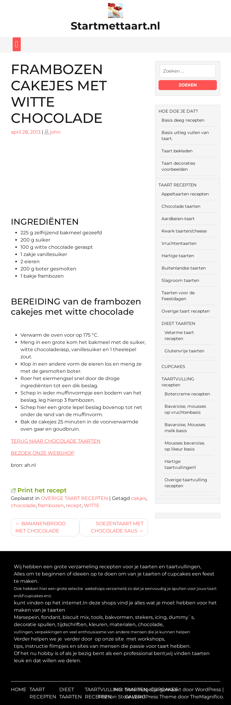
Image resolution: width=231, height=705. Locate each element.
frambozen (51, 505)
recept (74, 505)
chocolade (23, 505)
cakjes (138, 498)
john (55, 132)
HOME (18, 689)
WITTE (92, 505)
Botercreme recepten (187, 394)
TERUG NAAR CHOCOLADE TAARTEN (55, 441)
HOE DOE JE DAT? (178, 111)
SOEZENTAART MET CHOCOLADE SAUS (117, 527)
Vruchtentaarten (179, 243)
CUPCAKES (173, 366)
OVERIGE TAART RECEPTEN (74, 498)
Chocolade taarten (181, 206)
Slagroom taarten (180, 280)
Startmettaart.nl (115, 25)
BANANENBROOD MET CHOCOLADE (40, 527)
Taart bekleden (177, 151)
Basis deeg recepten (183, 120)
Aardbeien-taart (178, 218)
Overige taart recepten (186, 311)
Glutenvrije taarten (184, 351)
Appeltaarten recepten (185, 194)
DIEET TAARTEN (178, 323)
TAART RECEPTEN (177, 185)
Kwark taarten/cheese (184, 231)
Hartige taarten (178, 255)
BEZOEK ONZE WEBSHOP (42, 453)
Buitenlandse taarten (184, 268)
